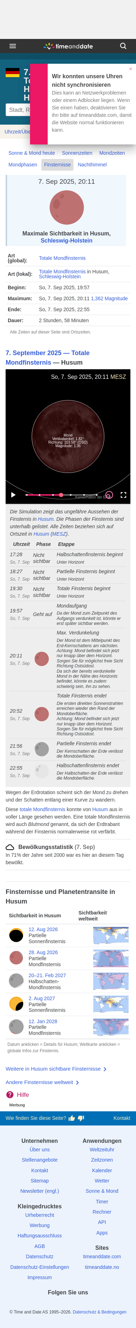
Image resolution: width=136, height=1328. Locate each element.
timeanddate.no (102, 1267)
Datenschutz (39, 1256)
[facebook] (44, 1305)
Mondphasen (22, 164)
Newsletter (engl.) (39, 1191)
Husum (45, 519)
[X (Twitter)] (56, 1305)
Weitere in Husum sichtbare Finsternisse (53, 1069)
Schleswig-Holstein (67, 241)
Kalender (102, 1170)
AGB (40, 1246)
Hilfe (23, 1095)
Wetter (102, 1181)
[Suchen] (123, 46)
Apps (102, 1233)
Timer (102, 1201)
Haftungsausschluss (40, 1235)
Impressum (40, 1277)
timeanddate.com (102, 1256)
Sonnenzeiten (77, 153)
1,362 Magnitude (109, 298)
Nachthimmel (92, 164)
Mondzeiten (112, 153)
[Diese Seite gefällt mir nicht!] (81, 1118)
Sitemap (40, 1181)
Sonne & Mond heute (31, 153)
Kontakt (122, 1118)
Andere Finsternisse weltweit (39, 1082)
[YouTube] (92, 1305)
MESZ (118, 377)
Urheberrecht (39, 1215)
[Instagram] (80, 1305)
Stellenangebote (40, 1160)
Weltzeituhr (102, 1149)
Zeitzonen (102, 1160)
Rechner (102, 1212)
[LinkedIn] (68, 1305)
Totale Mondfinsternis (62, 258)
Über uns (40, 1149)
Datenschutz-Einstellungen (39, 1267)
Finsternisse (57, 164)
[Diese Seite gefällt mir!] (71, 1118)
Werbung (40, 1225)
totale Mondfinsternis (42, 809)
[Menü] (13, 46)
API (102, 1222)
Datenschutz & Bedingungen (99, 1312)
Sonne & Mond (102, 1191)
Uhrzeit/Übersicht (23, 132)
